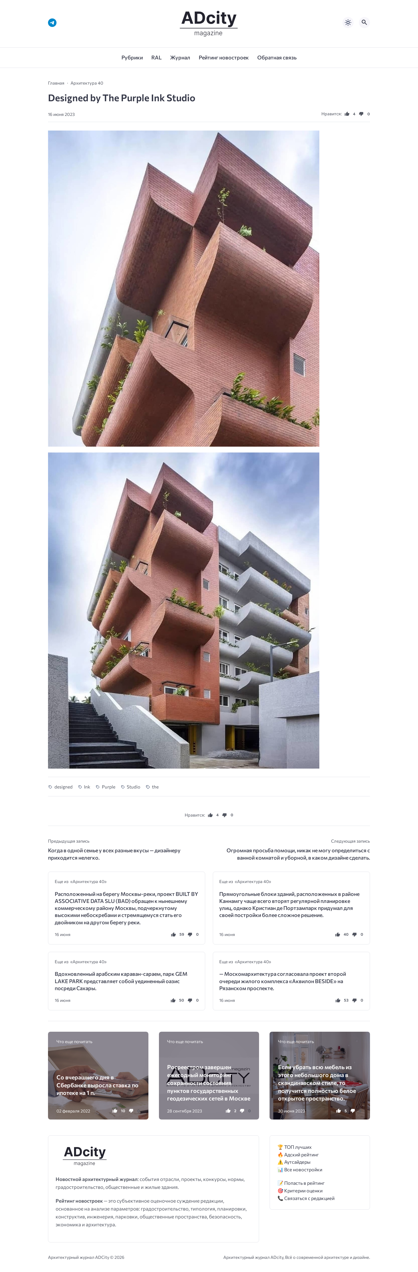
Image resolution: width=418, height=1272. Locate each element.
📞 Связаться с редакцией (306, 1198)
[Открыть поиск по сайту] (364, 22)
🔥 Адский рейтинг (298, 1154)
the (155, 786)
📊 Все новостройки (299, 1169)
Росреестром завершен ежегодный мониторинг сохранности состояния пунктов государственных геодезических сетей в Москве (208, 1082)
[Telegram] (52, 22)
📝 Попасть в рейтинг (301, 1183)
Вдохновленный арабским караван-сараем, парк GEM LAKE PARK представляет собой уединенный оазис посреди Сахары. (121, 981)
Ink (87, 786)
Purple (108, 786)
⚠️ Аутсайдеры (294, 1162)
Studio (133, 786)
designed (63, 786)
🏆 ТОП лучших (294, 1147)
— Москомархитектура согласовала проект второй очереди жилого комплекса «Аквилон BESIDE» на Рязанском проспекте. (282, 981)
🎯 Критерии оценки (300, 1190)
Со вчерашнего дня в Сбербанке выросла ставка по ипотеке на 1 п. (97, 1085)
